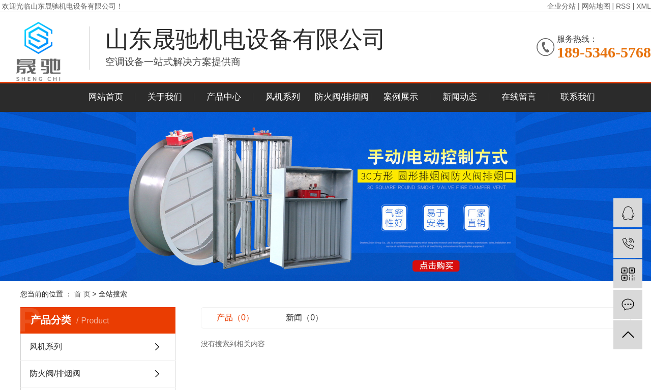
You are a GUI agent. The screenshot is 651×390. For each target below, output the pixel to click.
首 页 (82, 294)
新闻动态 (459, 97)
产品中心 (223, 97)
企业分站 (561, 6)
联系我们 (577, 97)
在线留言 (518, 97)
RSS (623, 6)
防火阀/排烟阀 (342, 97)
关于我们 (164, 97)
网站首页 (105, 97)
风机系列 (282, 97)
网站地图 (596, 6)
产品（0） (235, 317)
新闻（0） (304, 317)
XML (643, 6)
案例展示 (400, 97)
